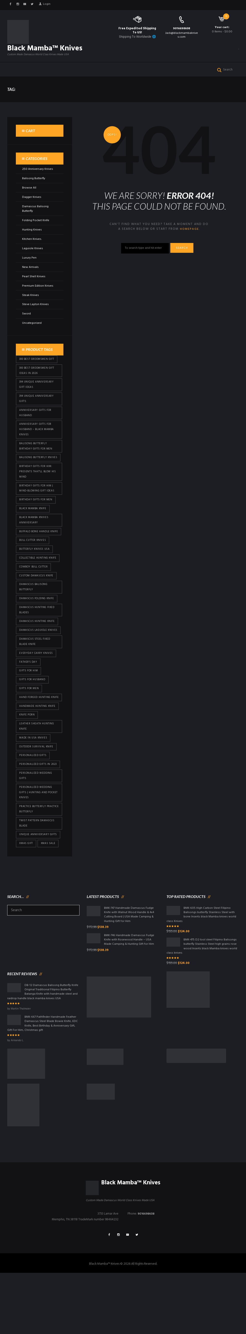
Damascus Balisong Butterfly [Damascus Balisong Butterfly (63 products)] (34, 619)
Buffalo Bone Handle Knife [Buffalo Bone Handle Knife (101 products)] (35, 558)
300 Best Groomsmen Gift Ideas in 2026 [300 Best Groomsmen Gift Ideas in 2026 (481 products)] (37, 380)
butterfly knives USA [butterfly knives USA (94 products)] (35, 579)
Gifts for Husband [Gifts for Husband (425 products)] (33, 721)
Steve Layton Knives (35, 313)
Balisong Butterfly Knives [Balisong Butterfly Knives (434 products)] (33, 475)
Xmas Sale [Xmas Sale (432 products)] (49, 898)
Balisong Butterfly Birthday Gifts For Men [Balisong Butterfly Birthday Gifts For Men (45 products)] (36, 460)
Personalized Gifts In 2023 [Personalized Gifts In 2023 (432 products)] (38, 815)
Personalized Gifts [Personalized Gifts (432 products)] (33, 806)
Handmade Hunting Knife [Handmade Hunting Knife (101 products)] (38, 754)
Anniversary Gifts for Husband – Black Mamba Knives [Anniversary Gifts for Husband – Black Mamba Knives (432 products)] (37, 442)
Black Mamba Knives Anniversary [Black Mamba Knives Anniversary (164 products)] (34, 543)
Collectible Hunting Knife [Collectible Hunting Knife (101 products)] (38, 588)
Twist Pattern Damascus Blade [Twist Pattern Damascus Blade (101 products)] (37, 877)
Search (184, 257)
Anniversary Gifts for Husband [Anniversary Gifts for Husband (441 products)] (36, 425)
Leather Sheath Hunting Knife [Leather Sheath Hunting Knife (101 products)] (37, 775)
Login (49, 4)
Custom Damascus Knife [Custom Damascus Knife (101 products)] (37, 607)
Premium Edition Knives (38, 294)
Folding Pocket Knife (36, 229)
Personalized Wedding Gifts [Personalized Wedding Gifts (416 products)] (36, 827)
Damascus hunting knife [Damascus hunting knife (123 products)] (37, 655)
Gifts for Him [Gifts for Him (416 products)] (29, 712)
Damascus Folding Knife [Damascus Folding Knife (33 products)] (37, 631)
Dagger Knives (32, 206)
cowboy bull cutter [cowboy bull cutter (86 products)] (34, 598)
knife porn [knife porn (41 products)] (27, 763)
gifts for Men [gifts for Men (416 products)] (29, 730)
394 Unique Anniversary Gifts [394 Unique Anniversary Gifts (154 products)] (37, 410)
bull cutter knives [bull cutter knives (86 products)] (33, 570)
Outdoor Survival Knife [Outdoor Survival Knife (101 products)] (37, 797)
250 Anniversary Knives (37, 178)
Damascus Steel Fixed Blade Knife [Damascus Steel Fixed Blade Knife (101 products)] (35, 681)
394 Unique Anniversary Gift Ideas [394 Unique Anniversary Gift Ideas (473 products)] (37, 395)
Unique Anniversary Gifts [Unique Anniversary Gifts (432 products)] (38, 889)
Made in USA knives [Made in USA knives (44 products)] (33, 787)
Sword (26, 322)
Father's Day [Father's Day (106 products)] (28, 703)
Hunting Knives (32, 238)
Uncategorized (32, 332)
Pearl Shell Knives (33, 285)
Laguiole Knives (32, 257)
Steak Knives (30, 304)
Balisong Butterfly (34, 187)
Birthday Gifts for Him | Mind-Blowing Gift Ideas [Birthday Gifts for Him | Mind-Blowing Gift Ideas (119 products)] (37, 510)
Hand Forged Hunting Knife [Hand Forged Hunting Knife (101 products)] (35, 742)
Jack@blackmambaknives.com (181, 35)
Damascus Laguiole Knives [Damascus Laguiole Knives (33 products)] (34, 667)
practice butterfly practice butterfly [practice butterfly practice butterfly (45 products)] (33, 862)
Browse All (29, 196)
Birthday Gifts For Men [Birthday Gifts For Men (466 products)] (36, 522)
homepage (189, 238)
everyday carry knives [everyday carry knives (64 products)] (36, 693)
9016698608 (181, 28)
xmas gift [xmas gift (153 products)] (26, 898)
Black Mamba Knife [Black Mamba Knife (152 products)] (33, 531)
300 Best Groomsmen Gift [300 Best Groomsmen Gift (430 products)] (37, 368)
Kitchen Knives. (32, 248)
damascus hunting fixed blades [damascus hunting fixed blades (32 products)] (37, 643)
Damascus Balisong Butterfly (35, 218)
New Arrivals (30, 276)
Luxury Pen (29, 266)
